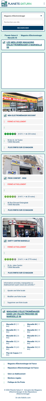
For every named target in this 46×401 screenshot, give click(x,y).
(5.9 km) (33, 348)
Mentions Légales (14, 378)
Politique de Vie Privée (16, 382)
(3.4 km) (33, 337)
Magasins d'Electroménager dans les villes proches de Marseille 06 (23, 314)
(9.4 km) (14, 354)
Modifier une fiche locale (17, 296)
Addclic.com (26, 398)
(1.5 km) (12, 331)
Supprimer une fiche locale (17, 302)
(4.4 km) (33, 342)
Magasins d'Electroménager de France (22, 364)
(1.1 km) (12, 325)
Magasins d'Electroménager (31, 35)
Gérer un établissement (16, 374)
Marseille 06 (12, 38)
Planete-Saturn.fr (11, 35)
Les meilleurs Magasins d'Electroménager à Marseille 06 (24, 45)
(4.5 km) (12, 348)
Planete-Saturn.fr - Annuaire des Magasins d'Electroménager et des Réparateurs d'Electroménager (25, 392)
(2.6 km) (12, 337)
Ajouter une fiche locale (16, 291)
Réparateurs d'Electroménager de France (23, 368)
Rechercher (23, 28)
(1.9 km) (33, 331)
